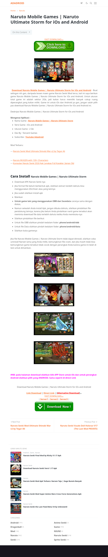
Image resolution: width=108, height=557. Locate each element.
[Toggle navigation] (95, 3)
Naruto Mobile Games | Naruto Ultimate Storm (50, 120)
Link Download (33, 393)
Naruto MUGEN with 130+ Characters (30, 160)
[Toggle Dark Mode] (87, 3)
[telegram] (81, 3)
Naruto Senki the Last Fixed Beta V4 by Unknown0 (45, 507)
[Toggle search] (91, 3)
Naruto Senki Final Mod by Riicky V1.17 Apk (42, 455)
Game (32, 453)
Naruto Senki (27, 465)
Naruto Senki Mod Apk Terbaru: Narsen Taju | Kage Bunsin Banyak (52, 481)
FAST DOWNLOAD (54, 39)
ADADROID (17, 3)
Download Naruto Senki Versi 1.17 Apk (40, 468)
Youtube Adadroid (34, 137)
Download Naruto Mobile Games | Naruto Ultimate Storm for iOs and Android (51, 90)
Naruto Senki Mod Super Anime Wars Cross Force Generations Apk (52, 494)
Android (26, 453)
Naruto (37, 453)
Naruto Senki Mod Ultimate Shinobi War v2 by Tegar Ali (39, 151)
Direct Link (49, 393)
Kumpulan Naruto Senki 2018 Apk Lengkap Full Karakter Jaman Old (43, 163)
